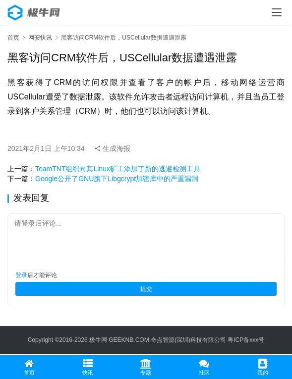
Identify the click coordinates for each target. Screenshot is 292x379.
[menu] (276, 12)
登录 (21, 275)
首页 (13, 37)
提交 (146, 288)
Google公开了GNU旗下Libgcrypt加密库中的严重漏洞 (116, 179)
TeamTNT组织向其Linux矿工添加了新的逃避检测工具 (117, 169)
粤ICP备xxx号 (246, 339)
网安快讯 (40, 37)
